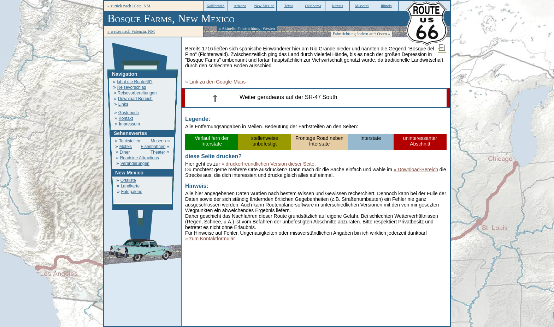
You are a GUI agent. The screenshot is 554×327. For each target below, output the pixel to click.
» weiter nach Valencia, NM (131, 31)
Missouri (362, 6)
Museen (158, 140)
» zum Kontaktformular (210, 238)
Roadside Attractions (139, 157)
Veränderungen (134, 163)
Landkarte (130, 186)
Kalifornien (216, 6)
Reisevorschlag (131, 87)
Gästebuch (128, 112)
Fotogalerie (131, 191)
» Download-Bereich (416, 169)
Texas (288, 6)
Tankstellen (129, 140)
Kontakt (126, 118)
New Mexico (264, 6)
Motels (125, 146)
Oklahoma (313, 6)
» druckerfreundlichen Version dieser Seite (268, 164)
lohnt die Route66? (135, 81)
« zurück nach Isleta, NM (129, 6)
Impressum (129, 124)
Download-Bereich (135, 98)
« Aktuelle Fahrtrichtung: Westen (247, 28)
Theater (158, 152)
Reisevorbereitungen (137, 93)
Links (123, 104)
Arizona (240, 6)
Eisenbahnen (153, 146)
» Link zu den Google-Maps (215, 82)
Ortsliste (128, 180)
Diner (125, 152)
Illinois (386, 6)
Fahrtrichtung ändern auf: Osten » (361, 33)
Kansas (337, 6)
